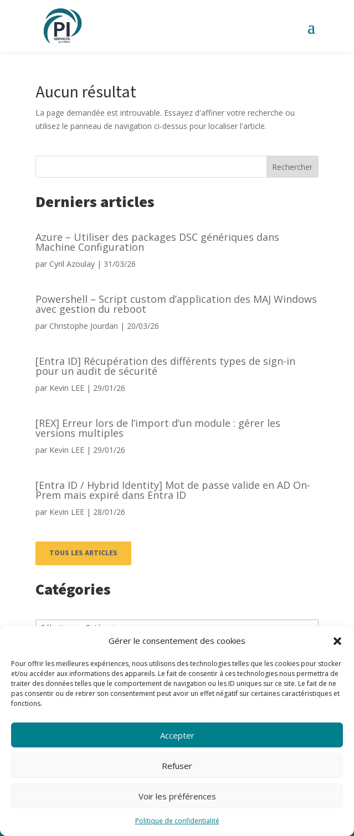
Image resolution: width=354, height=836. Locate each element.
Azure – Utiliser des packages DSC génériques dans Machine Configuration (157, 242)
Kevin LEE (66, 388)
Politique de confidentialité (177, 820)
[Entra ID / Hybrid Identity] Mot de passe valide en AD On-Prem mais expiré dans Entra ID (172, 490)
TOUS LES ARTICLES (83, 553)
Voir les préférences (177, 796)
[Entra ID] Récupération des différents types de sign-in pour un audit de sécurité (165, 366)
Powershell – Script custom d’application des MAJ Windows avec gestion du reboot (176, 304)
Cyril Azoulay (72, 264)
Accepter (177, 735)
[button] (337, 641)
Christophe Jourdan (83, 326)
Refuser (177, 765)
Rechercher (292, 167)
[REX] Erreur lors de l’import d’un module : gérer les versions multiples (157, 428)
